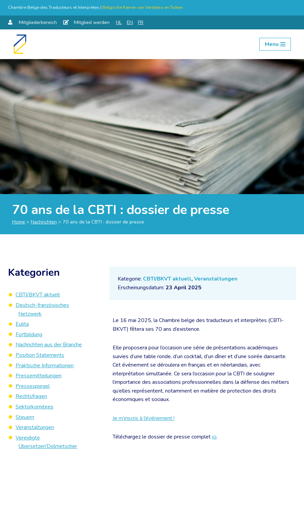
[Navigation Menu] (275, 44)
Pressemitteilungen (39, 375)
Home (18, 221)
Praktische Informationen (45, 365)
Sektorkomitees (34, 406)
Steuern (25, 417)
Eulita (22, 324)
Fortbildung (29, 334)
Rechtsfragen (31, 396)
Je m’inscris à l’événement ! (143, 418)
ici (214, 437)
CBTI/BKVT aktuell (167, 279)
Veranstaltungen (216, 279)
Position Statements (40, 355)
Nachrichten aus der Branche (49, 344)
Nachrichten (44, 221)
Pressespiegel (33, 386)
